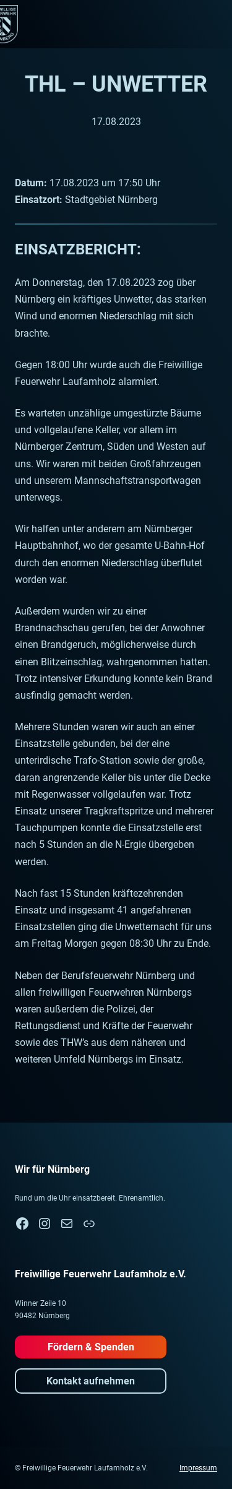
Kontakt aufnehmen (90, 1381)
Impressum (198, 1468)
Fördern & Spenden (91, 1347)
